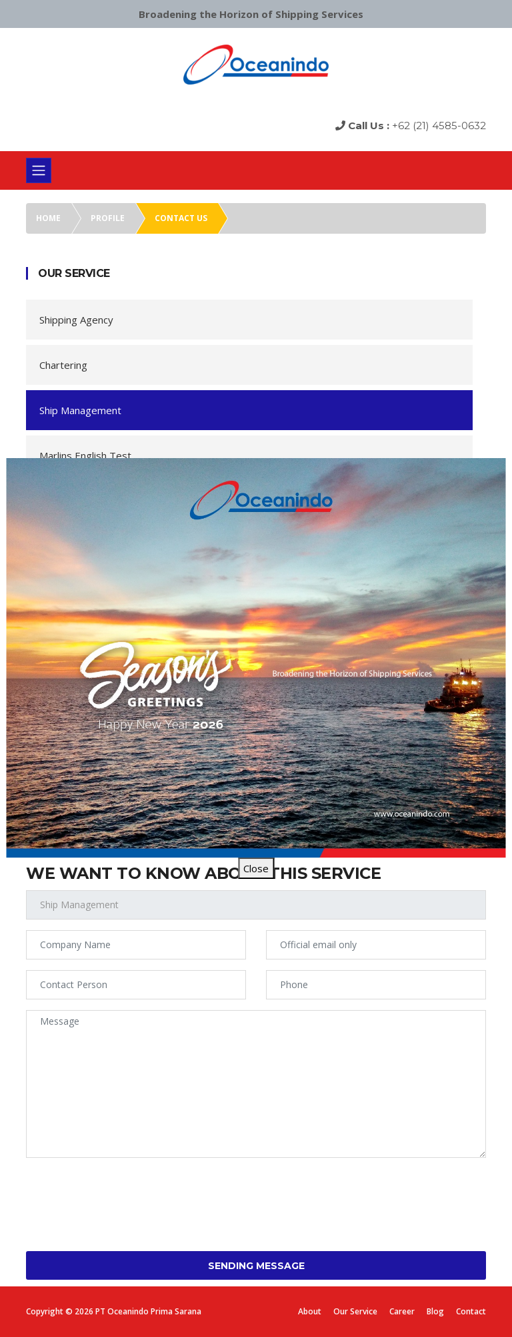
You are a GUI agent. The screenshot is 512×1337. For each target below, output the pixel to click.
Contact (471, 1311)
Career (402, 1311)
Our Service (355, 1311)
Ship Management (80, 410)
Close (256, 868)
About (309, 1311)
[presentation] (127, 1194)
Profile (108, 218)
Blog (435, 1311)
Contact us (181, 218)
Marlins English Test (85, 455)
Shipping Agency (76, 319)
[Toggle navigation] (38, 170)
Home (48, 218)
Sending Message (256, 1266)
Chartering (63, 365)
